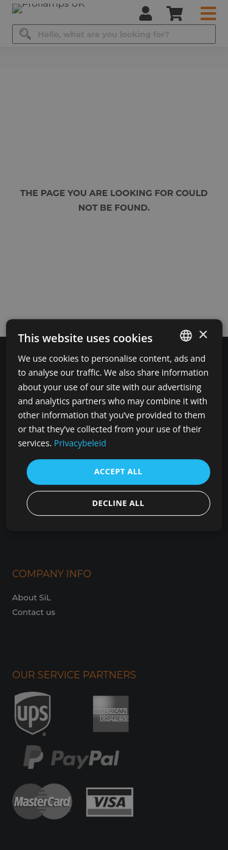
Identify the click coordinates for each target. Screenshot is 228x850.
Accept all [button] (118, 471)
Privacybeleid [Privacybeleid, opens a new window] (80, 443)
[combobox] (186, 335)
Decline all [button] (118, 502)
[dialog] (113, 425)
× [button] (202, 335)
